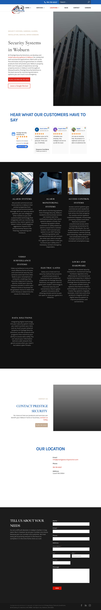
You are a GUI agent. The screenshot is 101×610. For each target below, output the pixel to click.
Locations (53, 8)
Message (56, 567)
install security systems (20, 57)
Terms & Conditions (59, 605)
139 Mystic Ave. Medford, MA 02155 (43, 607)
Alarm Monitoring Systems (50, 203)
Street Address (56, 546)
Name (55, 521)
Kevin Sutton (43, 128)
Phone (56, 535)
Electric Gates (50, 268)
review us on (22, 146)
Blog (66, 8)
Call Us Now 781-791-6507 (20, 79)
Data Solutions (22, 318)
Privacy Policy (48, 605)
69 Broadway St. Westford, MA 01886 (21, 607)
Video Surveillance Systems (22, 260)
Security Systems (15, 31)
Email (55, 528)
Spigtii (78, 128)
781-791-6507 (51, 2)
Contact (76, 8)
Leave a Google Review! (19, 86)
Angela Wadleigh (63, 128)
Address (56, 543)
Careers (88, 8)
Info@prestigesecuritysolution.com (65, 460)
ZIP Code (55, 559)
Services (39, 8)
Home (27, 8)
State (73, 553)
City (54, 553)
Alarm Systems (22, 199)
